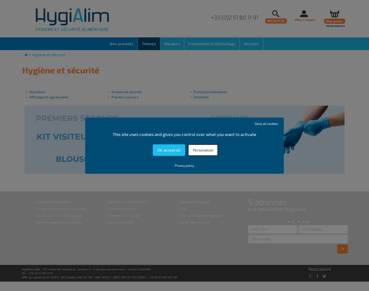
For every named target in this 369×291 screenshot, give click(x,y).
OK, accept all (168, 150)
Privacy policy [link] (184, 165)
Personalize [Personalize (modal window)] (203, 150)
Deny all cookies (266, 124)
